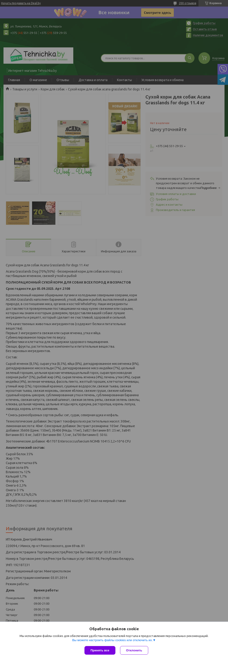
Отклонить (134, 650)
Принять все (100, 650)
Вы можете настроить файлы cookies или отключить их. (112, 640)
